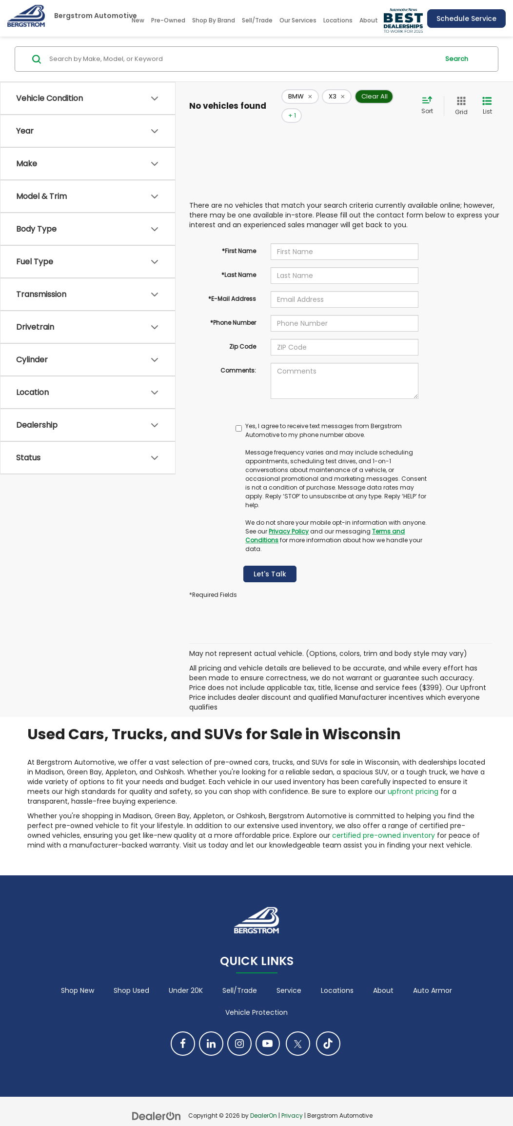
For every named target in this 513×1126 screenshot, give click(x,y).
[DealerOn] (156, 1101)
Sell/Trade (257, 20)
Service (288, 976)
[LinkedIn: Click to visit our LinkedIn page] (211, 1029)
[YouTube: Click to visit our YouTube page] (268, 1029)
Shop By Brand (213, 20)
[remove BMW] (300, 99)
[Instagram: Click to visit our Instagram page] (239, 1029)
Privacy (292, 1102)
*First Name (239, 236)
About (383, 976)
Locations (338, 20)
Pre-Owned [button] (168, 20)
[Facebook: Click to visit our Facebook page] (183, 1029)
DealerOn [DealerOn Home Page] (263, 1102)
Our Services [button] (297, 20)
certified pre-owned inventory (383, 821)
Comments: (238, 356)
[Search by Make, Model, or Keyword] (242, 59)
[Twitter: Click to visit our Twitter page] (298, 1029)
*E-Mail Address (232, 284)
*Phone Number (233, 308)
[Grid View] (459, 99)
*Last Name (238, 260)
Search (456, 58)
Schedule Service (466, 18)
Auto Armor (432, 976)
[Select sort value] (430, 98)
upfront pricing (413, 777)
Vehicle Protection (256, 998)
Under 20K (186, 976)
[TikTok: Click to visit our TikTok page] (328, 1029)
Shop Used (131, 976)
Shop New (77, 976)
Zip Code (242, 332)
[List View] (487, 99)
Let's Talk (270, 559)
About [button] (368, 20)
